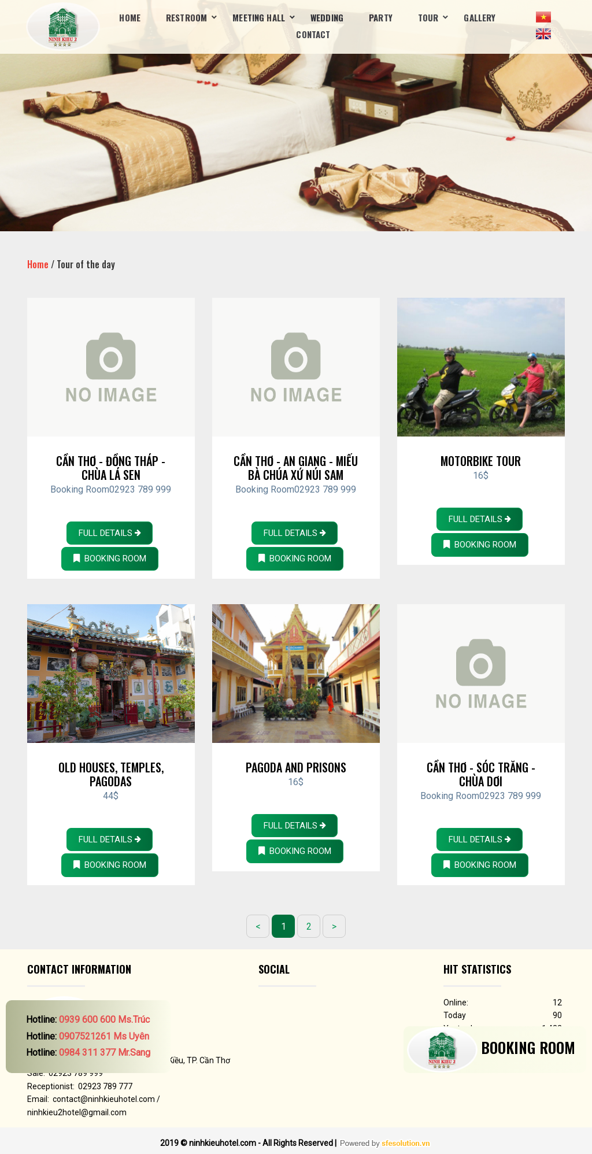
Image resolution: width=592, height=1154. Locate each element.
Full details (109, 533)
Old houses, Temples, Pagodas (111, 774)
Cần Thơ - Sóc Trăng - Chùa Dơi (481, 774)
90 (557, 1015)
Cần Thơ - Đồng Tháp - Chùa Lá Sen (110, 467)
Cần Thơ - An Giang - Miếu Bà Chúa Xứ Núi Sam (296, 467)
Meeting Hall (258, 17)
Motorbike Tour (481, 460)
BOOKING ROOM (109, 558)
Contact (313, 34)
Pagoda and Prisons (296, 767)
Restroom (186, 17)
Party (381, 17)
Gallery (479, 17)
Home (129, 17)
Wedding (326, 17)
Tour (428, 17)
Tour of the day (86, 264)
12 (557, 1002)
